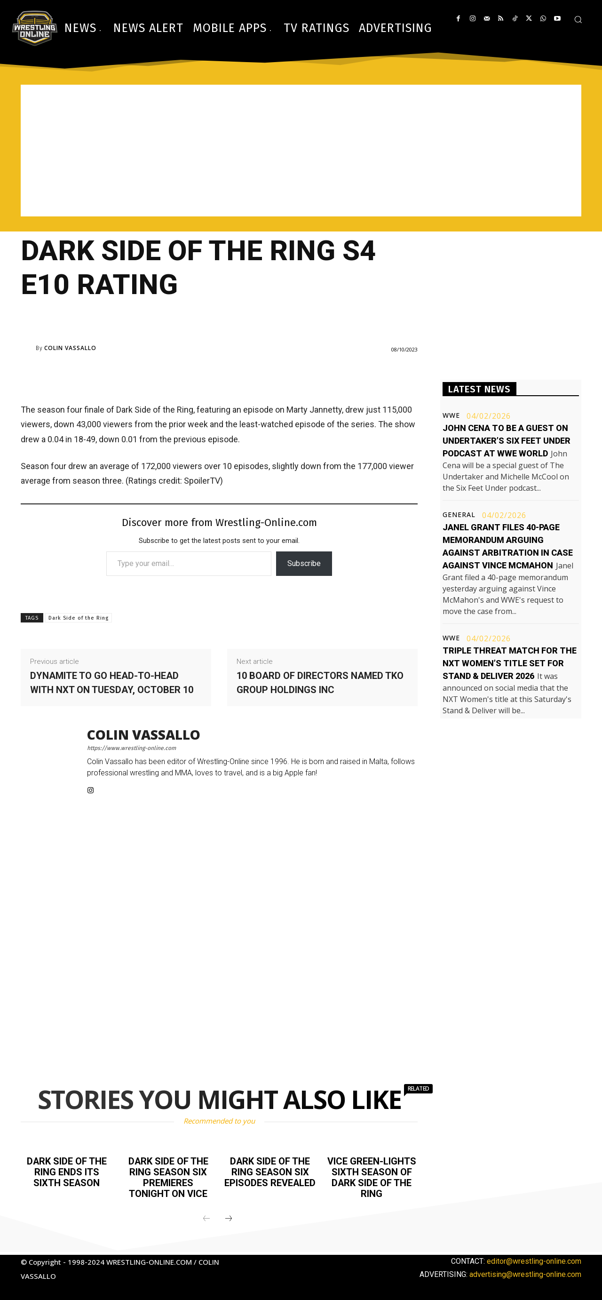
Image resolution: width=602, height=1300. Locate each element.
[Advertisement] (301, 150)
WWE (451, 415)
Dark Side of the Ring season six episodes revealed (270, 1172)
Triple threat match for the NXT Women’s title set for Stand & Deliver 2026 (510, 663)
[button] (578, 19)
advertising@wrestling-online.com (525, 1272)
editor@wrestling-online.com (534, 1259)
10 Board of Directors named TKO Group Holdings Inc (320, 682)
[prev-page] (206, 1217)
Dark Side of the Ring (78, 618)
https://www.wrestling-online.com (131, 748)
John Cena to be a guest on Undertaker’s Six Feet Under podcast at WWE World (506, 440)
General (459, 514)
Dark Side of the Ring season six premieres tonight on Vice (168, 1177)
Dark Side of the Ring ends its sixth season (66, 1172)
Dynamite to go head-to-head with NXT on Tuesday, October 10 (111, 682)
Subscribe (304, 563)
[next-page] (228, 1217)
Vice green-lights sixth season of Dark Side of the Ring (371, 1177)
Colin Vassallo (70, 348)
